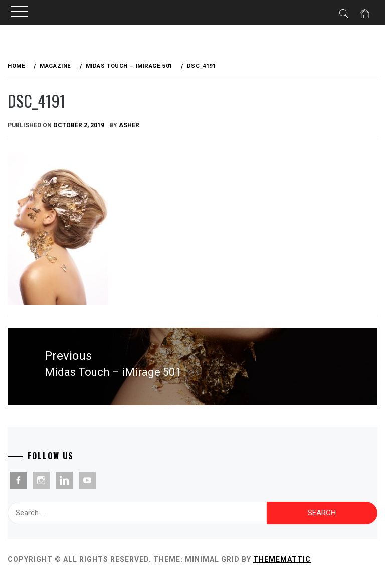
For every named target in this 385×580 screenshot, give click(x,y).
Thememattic (282, 559)
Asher (129, 125)
